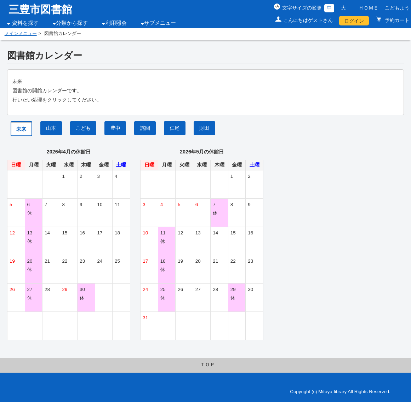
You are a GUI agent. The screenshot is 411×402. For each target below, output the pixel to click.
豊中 (115, 128)
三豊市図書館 (40, 9)
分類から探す (72, 23)
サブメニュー (160, 23)
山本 (51, 128)
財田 (204, 128)
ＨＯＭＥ (369, 8)
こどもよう (397, 8)
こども (83, 128)
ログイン (354, 21)
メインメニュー (21, 33)
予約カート (396, 20)
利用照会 (116, 23)
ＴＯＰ (207, 364)
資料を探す (25, 23)
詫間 (145, 128)
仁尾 (174, 128)
